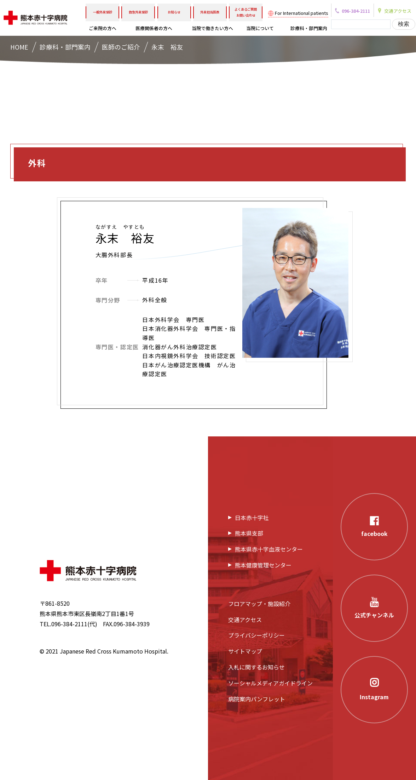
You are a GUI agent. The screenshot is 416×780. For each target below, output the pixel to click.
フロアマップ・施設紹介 (259, 603)
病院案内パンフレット (256, 699)
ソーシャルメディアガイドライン (270, 683)
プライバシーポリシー (256, 635)
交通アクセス (245, 619)
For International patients (301, 13)
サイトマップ (245, 651)
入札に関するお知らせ (256, 667)
